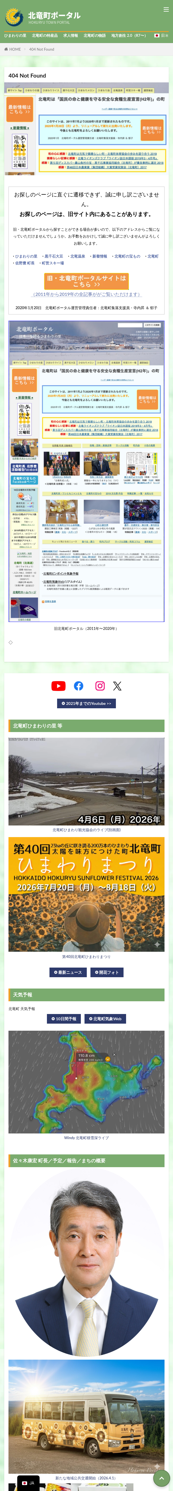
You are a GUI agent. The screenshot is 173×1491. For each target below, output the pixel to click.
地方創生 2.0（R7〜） (129, 35)
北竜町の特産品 (45, 35)
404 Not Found (41, 49)
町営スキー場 (53, 263)
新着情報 (99, 256)
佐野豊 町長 (24, 263)
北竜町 (153, 256)
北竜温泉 (77, 256)
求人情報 (70, 35)
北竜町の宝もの (127, 256)
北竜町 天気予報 (21, 1008)
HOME (15, 49)
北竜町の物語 (95, 35)
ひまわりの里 (15, 35)
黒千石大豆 (54, 256)
